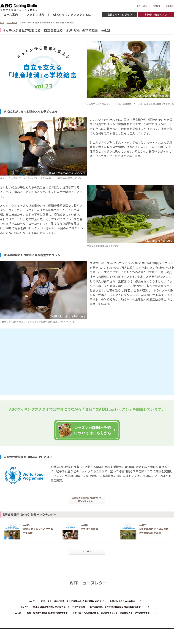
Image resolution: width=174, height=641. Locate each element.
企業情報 (169, 6)
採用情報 (156, 6)
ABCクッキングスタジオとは (72, 14)
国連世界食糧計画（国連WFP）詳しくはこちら (87, 499)
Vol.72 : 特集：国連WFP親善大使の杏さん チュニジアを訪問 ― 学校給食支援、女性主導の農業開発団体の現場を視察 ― (85, 606)
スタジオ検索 (35, 14)
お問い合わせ (142, 6)
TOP (2, 22)
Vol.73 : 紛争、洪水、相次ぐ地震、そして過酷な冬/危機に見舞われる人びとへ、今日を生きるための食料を (85, 601)
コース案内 (11, 14)
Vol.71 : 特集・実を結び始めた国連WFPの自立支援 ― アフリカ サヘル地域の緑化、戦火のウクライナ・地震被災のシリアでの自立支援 (85, 612)
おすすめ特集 (12, 22)
